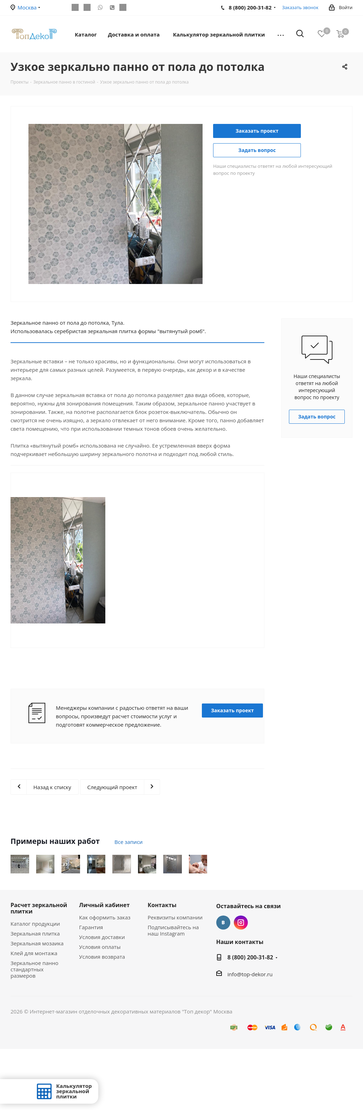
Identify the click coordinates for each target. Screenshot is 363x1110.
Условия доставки (102, 998)
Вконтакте (223, 984)
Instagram (241, 984)
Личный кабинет (104, 966)
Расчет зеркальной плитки (39, 969)
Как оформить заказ (104, 978)
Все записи (128, 841)
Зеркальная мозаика (37, 1004)
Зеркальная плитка (35, 994)
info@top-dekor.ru (250, 1035)
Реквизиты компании (175, 978)
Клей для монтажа (34, 1014)
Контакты (161, 966)
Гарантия (91, 988)
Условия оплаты (99, 1007)
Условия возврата (102, 1017)
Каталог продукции (35, 984)
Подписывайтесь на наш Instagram (173, 991)
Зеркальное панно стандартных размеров (34, 1030)
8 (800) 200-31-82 (250, 1018)
